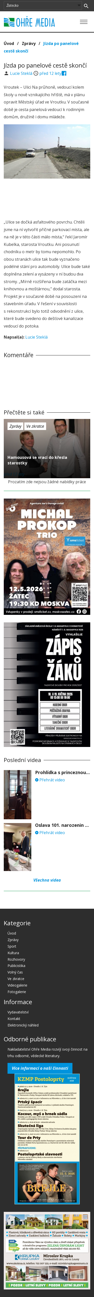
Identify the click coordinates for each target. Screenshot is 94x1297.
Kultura (13, 952)
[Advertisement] (47, 197)
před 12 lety (50, 73)
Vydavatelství (18, 1012)
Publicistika (16, 965)
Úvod (9, 43)
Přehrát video (50, 780)
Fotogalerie (17, 991)
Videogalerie (17, 985)
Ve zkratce (35, 426)
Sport (12, 946)
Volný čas (15, 972)
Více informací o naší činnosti (40, 1068)
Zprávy (29, 43)
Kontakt (14, 1018)
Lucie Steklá (21, 73)
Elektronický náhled (23, 1025)
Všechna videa (47, 880)
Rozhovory (16, 959)
